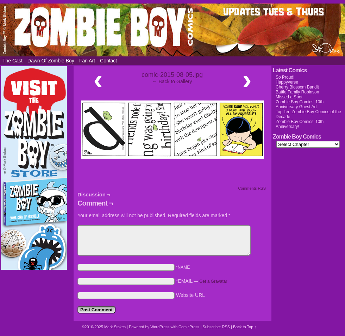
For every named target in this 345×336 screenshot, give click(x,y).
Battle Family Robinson (297, 92)
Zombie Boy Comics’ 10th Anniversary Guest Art (300, 104)
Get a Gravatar (213, 281)
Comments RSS (252, 188)
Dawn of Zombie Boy (50, 60)
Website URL (190, 295)
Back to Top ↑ (244, 327)
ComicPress (188, 327)
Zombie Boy (172, 30)
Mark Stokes (115, 327)
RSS (226, 327)
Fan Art (87, 60)
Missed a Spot (289, 96)
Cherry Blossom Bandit (297, 87)
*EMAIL (201, 281)
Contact (108, 60)
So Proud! (285, 77)
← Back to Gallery (172, 81)
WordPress (159, 327)
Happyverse (287, 82)
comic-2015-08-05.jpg (172, 74)
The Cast (12, 60)
